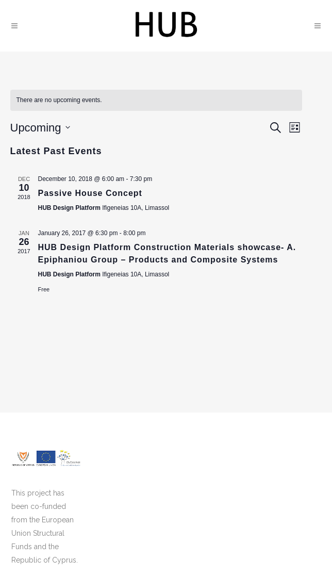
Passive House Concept (90, 193)
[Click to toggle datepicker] (40, 127)
